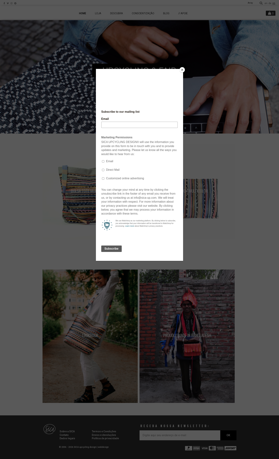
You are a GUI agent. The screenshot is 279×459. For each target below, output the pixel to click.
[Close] (182, 69)
